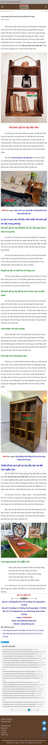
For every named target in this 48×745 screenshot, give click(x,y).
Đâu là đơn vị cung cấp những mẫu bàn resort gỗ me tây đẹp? (23, 691)
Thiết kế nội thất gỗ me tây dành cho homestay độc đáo (22, 687)
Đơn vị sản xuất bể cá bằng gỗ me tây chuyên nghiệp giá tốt (23, 654)
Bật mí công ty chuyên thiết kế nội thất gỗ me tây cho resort (23, 689)
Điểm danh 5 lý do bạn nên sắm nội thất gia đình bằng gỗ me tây (24, 652)
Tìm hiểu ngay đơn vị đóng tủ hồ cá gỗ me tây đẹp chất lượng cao (24, 658)
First (12, 710)
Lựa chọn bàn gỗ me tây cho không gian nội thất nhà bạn (22, 673)
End (37, 710)
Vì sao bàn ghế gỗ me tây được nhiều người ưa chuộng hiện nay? (24, 665)
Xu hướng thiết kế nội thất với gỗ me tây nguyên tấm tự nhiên (23, 676)
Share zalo (4, 642)
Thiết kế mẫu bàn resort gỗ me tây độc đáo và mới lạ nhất (22, 693)
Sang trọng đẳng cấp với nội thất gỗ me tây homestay (21, 682)
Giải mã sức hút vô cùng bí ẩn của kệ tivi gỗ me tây (20, 649)
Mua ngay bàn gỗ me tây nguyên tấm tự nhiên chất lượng (22, 671)
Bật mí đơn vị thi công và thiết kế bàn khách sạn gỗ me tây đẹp (23, 702)
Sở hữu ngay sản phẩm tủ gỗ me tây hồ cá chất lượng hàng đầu (24, 662)
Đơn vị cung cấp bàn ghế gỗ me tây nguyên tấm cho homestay (23, 684)
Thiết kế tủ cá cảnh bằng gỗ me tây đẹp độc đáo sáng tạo (22, 660)
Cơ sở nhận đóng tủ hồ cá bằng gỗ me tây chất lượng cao (22, 656)
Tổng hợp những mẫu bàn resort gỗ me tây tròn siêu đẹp (22, 695)
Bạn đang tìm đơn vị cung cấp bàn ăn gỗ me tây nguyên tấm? (23, 704)
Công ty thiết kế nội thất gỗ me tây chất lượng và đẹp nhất (22, 706)
